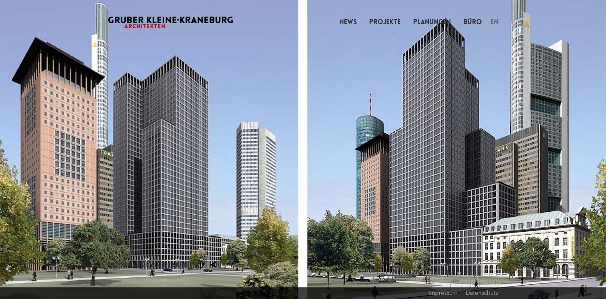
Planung (213, 264)
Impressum (443, 293)
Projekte (385, 21)
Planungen (432, 21)
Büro (472, 21)
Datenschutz (482, 293)
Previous (151, 149)
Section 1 (201, 264)
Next (454, 149)
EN (494, 21)
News (348, 21)
